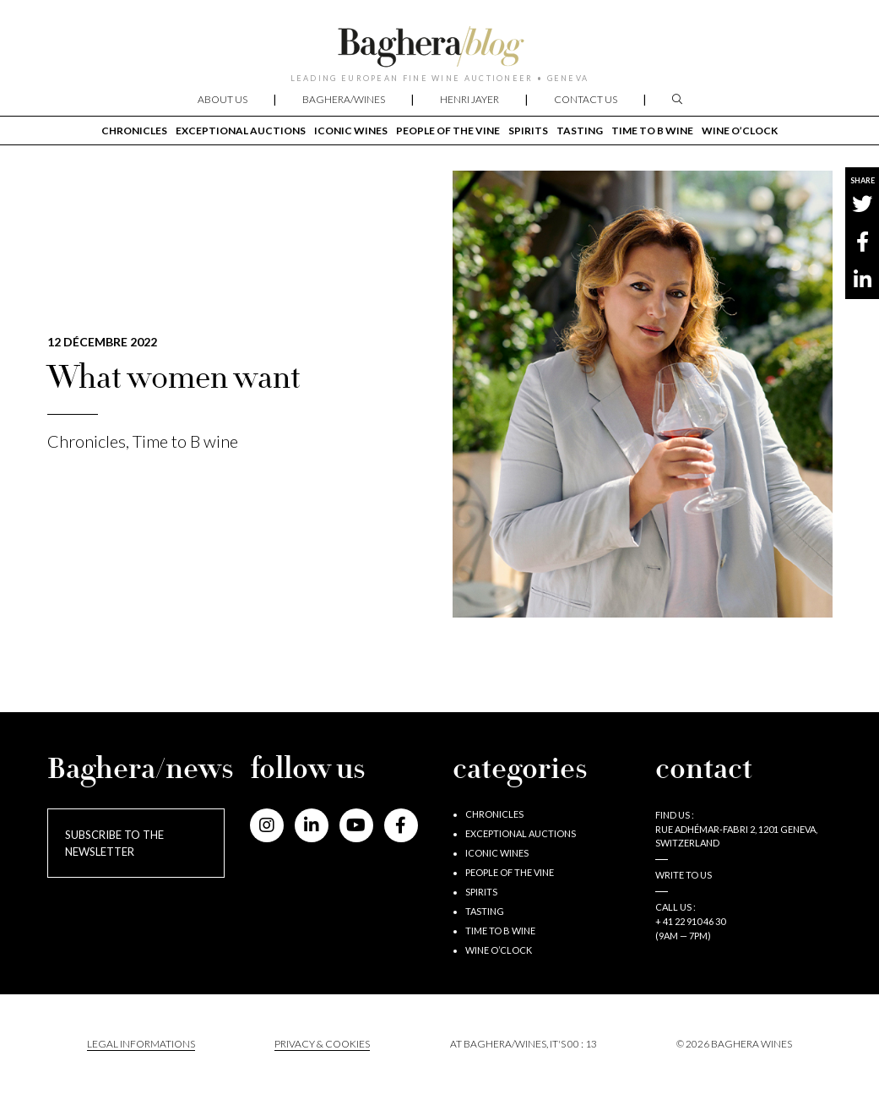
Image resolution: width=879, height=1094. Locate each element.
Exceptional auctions (241, 130)
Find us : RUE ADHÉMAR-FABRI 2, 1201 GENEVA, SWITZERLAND (736, 829)
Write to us (683, 874)
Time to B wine (652, 130)
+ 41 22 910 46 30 (690, 921)
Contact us (585, 99)
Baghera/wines (343, 99)
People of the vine (448, 130)
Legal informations (141, 1043)
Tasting (579, 130)
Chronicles (134, 130)
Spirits (528, 130)
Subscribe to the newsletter (114, 843)
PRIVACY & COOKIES (322, 1043)
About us (222, 99)
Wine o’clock (740, 130)
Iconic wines (351, 130)
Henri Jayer (469, 99)
